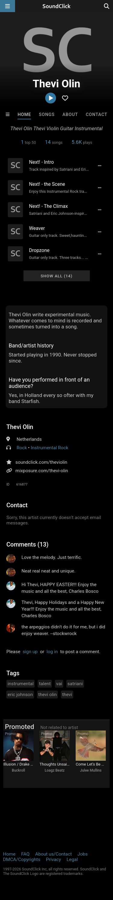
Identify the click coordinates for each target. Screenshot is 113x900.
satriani (75, 683)
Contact (97, 114)
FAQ (25, 854)
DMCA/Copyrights (21, 859)
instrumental (20, 683)
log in (52, 651)
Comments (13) (27, 544)
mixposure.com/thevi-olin (41, 470)
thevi (67, 694)
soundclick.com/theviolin (41, 462)
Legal (72, 859)
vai (59, 683)
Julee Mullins (91, 770)
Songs (47, 114)
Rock (22, 447)
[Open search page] (107, 6)
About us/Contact (53, 854)
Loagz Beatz (54, 770)
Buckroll (18, 770)
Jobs (82, 854)
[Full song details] (100, 165)
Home (24, 114)
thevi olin (47, 694)
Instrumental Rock (49, 447)
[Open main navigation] (7, 6)
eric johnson (20, 694)
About (70, 114)
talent (45, 683)
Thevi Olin (19, 427)
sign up (30, 651)
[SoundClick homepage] (56, 6)
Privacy (53, 859)
